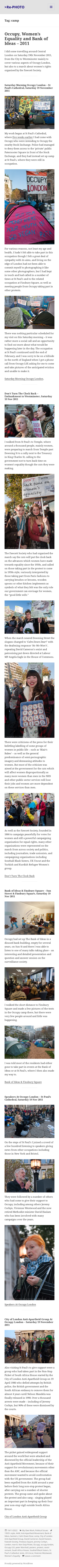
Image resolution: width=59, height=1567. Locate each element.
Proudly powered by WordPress (19, 1563)
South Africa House (20, 1550)
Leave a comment (32, 1556)
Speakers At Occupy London (20, 1304)
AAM (18, 1533)
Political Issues (41, 1530)
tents (22, 1553)
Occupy (36, 1544)
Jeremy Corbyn (40, 1541)
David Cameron (31, 1539)
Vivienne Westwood (42, 1553)
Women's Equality (12, 1556)
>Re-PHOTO (15, 7)
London (8, 1544)
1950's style (10, 1533)
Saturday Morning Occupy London (24, 378)
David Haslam (45, 1539)
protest (40, 1547)
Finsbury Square (26, 1541)
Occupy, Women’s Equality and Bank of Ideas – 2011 (26, 38)
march (15, 1544)
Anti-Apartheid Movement (32, 1533)
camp (36, 1536)
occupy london (47, 1544)
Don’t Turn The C (14, 875)
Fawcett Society (11, 1541)
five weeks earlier (22, 137)
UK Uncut (29, 1553)
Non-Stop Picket (25, 1544)
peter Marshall (22, 1547)
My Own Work (28, 1530)
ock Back (30, 875)
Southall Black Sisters (39, 1550)
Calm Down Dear (26, 1536)
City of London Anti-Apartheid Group (26, 1516)
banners (14, 1536)
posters (32, 1547)
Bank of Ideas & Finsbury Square (23, 1082)
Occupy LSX (10, 1547)
